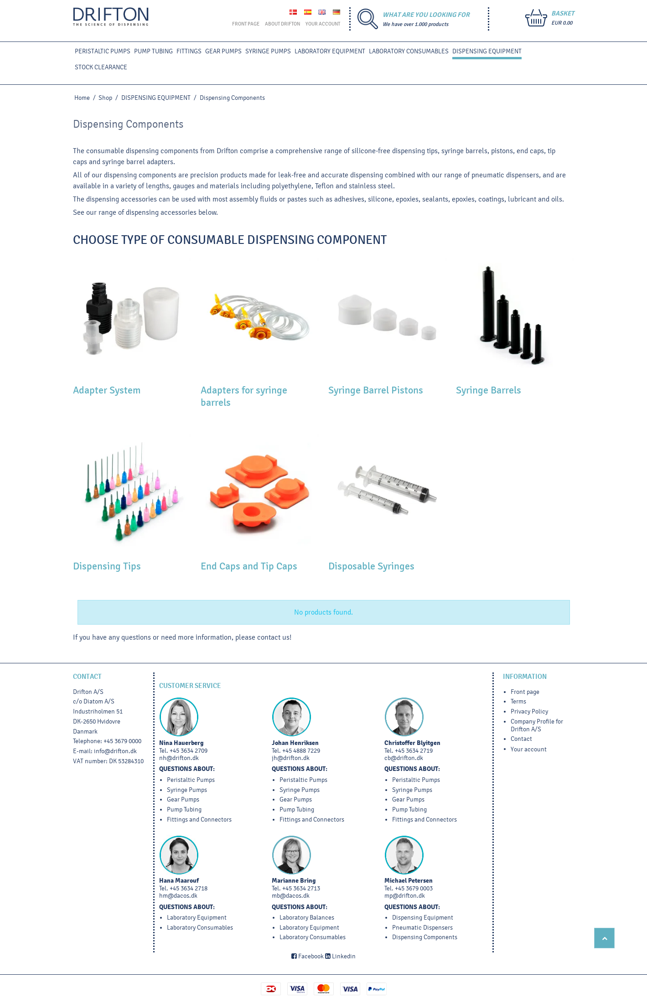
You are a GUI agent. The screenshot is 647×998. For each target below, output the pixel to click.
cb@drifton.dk (403, 758)
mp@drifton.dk (404, 896)
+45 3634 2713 (301, 888)
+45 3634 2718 (188, 888)
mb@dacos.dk (291, 896)
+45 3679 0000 (122, 741)
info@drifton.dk (115, 751)
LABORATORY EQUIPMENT (330, 51)
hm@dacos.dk (178, 896)
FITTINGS (189, 51)
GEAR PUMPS (223, 51)
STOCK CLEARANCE (101, 67)
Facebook (307, 956)
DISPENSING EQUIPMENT (487, 51)
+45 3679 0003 (414, 888)
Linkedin (340, 956)
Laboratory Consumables (409, 51)
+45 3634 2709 (188, 751)
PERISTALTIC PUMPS (102, 51)
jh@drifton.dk (291, 758)
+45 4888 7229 (301, 751)
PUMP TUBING (153, 51)
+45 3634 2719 (414, 751)
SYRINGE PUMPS (268, 51)
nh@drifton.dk (179, 758)
